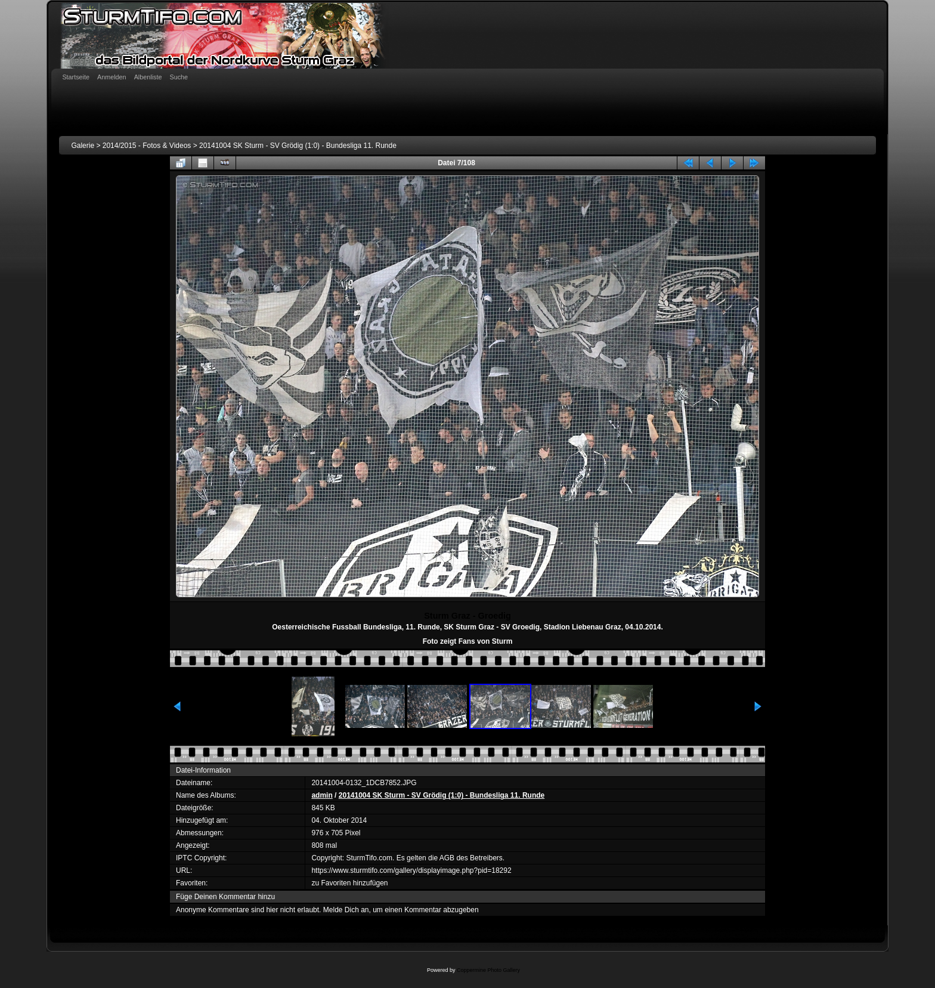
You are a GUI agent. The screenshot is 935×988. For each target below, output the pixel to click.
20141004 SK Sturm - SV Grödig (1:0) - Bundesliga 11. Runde (298, 145)
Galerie (82, 145)
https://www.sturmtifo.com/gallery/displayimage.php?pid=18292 (411, 870)
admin (321, 795)
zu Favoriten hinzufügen (349, 883)
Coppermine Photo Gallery (488, 970)
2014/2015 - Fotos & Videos (147, 145)
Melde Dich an (346, 910)
